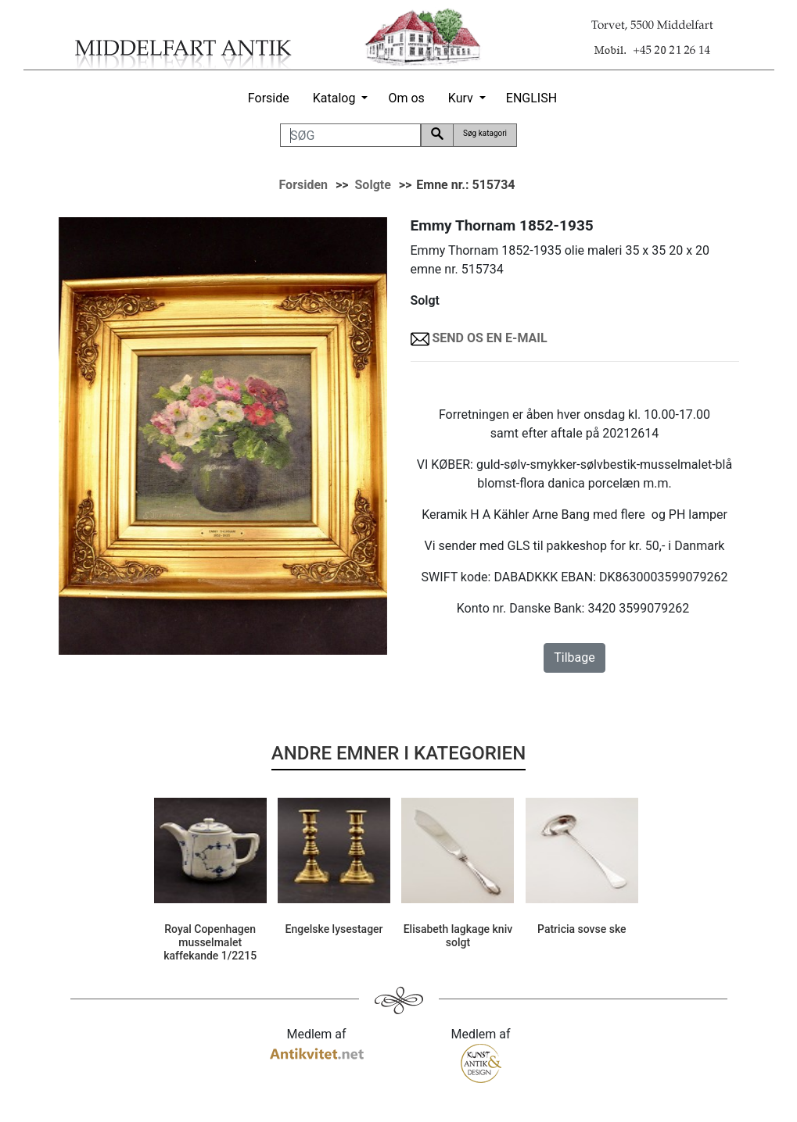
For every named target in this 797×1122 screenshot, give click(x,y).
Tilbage (574, 657)
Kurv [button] (460, 98)
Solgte (373, 184)
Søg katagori (485, 133)
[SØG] (350, 135)
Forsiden (303, 184)
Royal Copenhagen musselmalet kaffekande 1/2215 (210, 942)
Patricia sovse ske (581, 929)
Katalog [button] (334, 98)
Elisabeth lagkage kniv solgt (458, 936)
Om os (406, 98)
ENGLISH (531, 98)
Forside (268, 98)
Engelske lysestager (334, 929)
